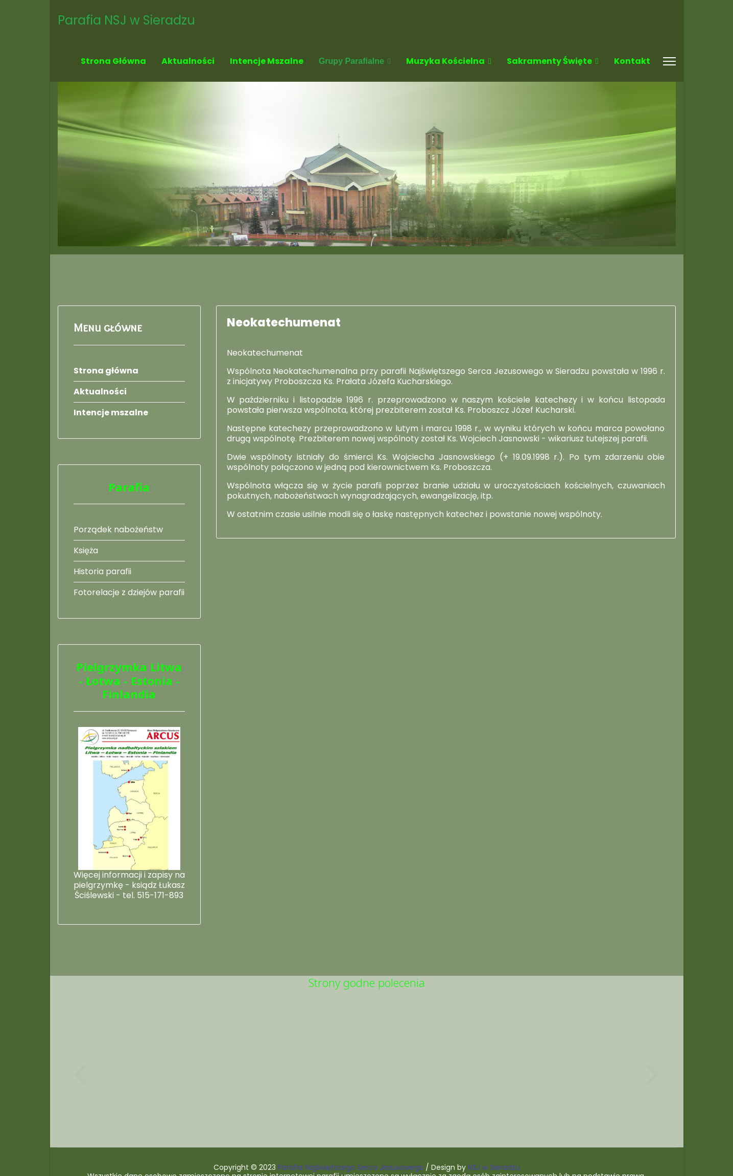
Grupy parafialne (351, 61)
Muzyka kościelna (445, 61)
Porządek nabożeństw (118, 529)
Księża (86, 550)
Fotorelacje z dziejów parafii (129, 592)
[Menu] (669, 61)
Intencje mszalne (266, 61)
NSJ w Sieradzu (494, 1136)
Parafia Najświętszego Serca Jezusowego (350, 1136)
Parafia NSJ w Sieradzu (126, 20)
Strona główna (113, 61)
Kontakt (632, 61)
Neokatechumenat (284, 323)
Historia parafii (102, 571)
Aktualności (188, 61)
